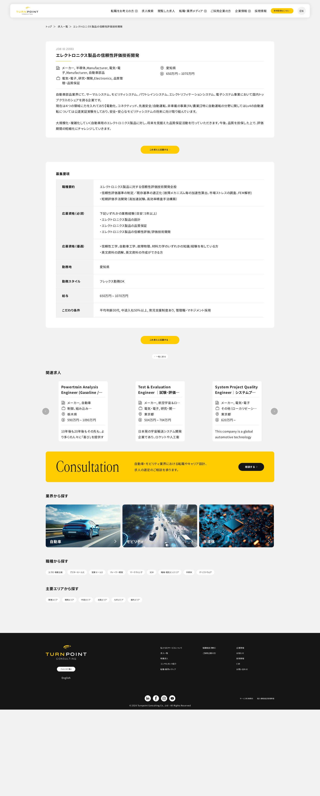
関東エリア (57, 656)
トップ (49, 26)
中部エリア (105, 656)
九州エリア (154, 656)
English (66, 738)
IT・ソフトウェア (60, 626)
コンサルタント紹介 (147, 731)
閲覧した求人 (154, 11)
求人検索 (136, 11)
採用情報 (249, 11)
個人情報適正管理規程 (261, 762)
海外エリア (178, 656)
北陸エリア (129, 656)
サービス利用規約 (234, 762)
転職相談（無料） (199, 707)
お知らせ (236, 715)
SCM (204, 616)
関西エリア (81, 656)
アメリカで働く (66, 728)
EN (301, 11)
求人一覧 (63, 26)
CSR (233, 731)
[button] (274, 438)
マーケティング (181, 616)
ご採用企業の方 (209, 11)
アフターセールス (93, 616)
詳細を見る (81, 473)
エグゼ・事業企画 (61, 616)
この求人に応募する (158, 152)
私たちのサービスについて (151, 707)
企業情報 (229, 11)
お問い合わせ (239, 739)
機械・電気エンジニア (231, 616)
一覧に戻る (161, 366)
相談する (242, 509)
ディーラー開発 (152, 616)
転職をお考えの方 (110, 11)
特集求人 (141, 723)
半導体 (259, 616)
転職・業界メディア (179, 11)
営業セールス (123, 616)
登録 (275, 11)
